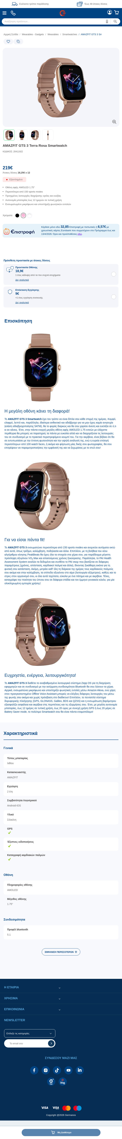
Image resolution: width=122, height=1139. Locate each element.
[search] (61, 21)
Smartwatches (69, 34)
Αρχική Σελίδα (11, 34)
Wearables (53, 34)
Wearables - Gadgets (33, 34)
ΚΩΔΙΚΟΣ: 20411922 (13, 151)
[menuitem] (4, 13)
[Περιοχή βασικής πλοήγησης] (61, 13)
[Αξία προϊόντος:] (61, 171)
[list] (51, 34)
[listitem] (23, 215)
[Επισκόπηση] (61, 519)
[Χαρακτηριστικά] (61, 850)
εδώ (80, 234)
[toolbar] (61, 135)
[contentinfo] (61, 1106)
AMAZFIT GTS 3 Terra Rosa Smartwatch (35, 145)
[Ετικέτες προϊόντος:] (17, 52)
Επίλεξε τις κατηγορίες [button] (17, 1033)
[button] (107, 21)
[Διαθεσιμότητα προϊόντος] (61, 181)
